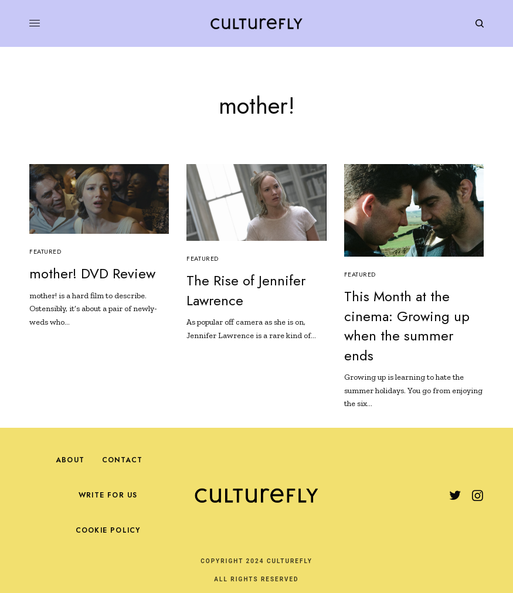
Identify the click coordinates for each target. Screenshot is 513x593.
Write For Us (108, 495)
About (70, 460)
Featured (45, 251)
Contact (122, 460)
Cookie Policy (108, 530)
